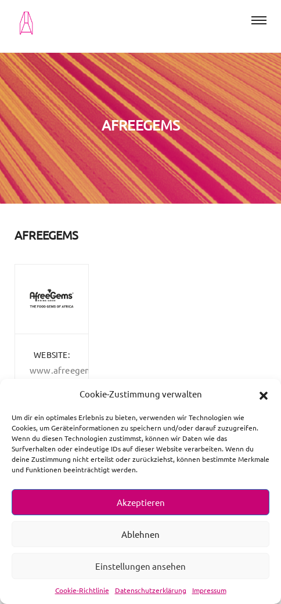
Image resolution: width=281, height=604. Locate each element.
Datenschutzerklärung (150, 590)
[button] (263, 394)
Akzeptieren (141, 502)
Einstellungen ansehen (140, 566)
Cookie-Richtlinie (82, 590)
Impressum (209, 590)
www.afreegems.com (73, 369)
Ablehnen (140, 534)
